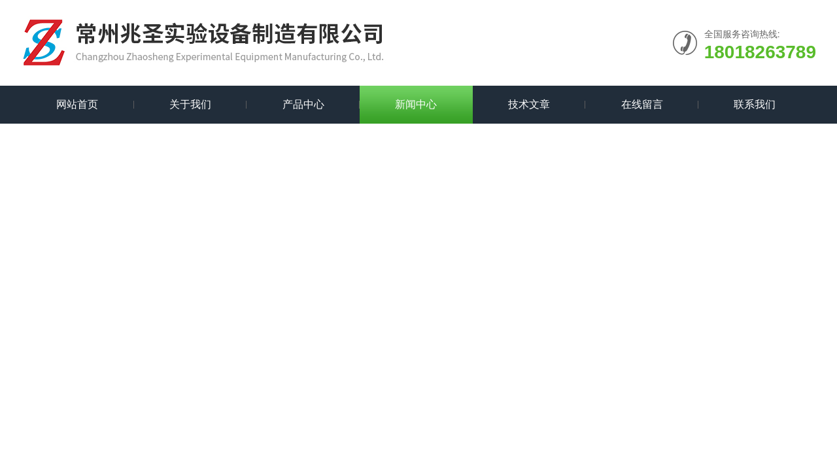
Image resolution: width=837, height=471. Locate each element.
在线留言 (642, 104)
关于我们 (190, 104)
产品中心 (303, 104)
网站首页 (77, 104)
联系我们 (755, 104)
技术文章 (529, 104)
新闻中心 (416, 104)
